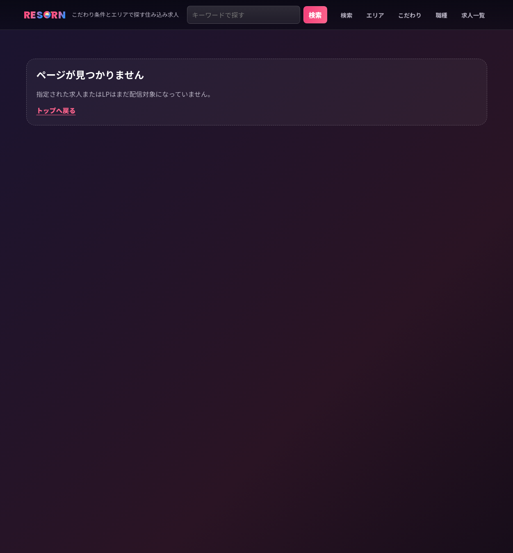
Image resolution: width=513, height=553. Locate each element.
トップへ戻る (56, 110)
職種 (441, 15)
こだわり (410, 15)
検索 (315, 15)
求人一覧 (473, 15)
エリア (375, 15)
